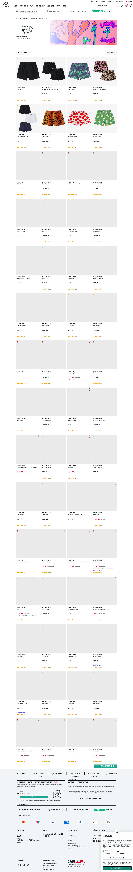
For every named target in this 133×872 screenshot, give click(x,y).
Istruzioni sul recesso (72, 838)
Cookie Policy (45, 867)
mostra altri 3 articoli (105, 766)
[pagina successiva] (114, 52)
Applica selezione (117, 858)
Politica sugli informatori (48, 869)
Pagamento (70, 835)
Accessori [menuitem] (51, 6)
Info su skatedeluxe (97, 833)
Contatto (70, 850)
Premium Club (72, 779)
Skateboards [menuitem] (24, 6)
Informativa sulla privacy (48, 865)
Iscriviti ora (34, 796)
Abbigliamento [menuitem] (40, 6)
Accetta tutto (117, 868)
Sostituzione (57, 774)
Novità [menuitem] (58, 6)
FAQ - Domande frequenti (73, 845)
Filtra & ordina (22, 52)
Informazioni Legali (48, 860)
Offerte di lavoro (97, 835)
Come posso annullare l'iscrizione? (53, 800)
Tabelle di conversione (73, 842)
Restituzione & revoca (73, 837)
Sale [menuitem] (64, 6)
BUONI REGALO (97, 841)
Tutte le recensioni (72, 843)
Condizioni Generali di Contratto (49, 864)
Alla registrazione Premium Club (91, 798)
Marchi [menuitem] (16, 6)
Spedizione (21, 774)
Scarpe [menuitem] (32, 6)
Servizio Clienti (112, 774)
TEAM (94, 839)
